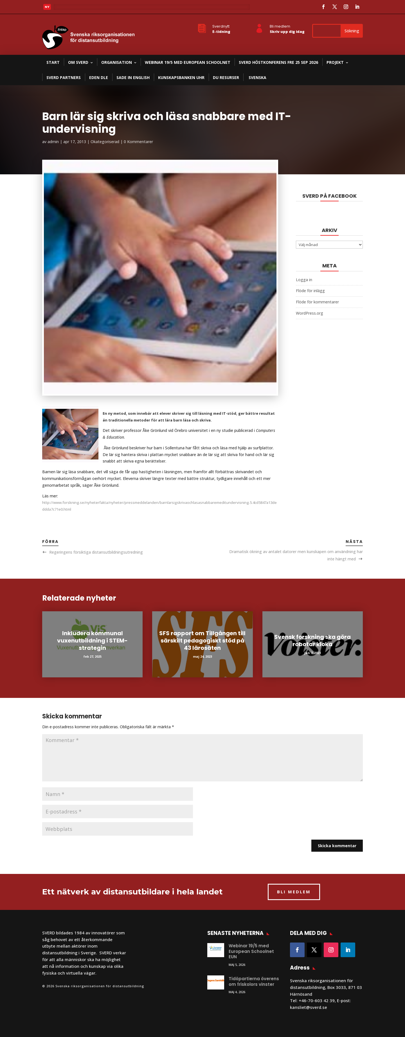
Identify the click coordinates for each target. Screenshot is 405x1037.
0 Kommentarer (138, 141)
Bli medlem (280, 26)
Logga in (304, 279)
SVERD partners (63, 77)
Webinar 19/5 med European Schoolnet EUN (251, 951)
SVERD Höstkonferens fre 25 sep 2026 (278, 62)
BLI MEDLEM (294, 891)
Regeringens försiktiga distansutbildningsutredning (96, 552)
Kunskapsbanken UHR (181, 77)
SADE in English (133, 77)
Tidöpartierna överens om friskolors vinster (254, 981)
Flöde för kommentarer (317, 302)
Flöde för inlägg (310, 290)
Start (53, 62)
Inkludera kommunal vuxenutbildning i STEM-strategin (92, 640)
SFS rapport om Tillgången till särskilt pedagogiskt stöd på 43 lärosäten (202, 640)
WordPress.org (309, 313)
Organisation (116, 62)
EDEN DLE (98, 77)
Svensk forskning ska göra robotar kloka (312, 640)
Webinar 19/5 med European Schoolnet (187, 62)
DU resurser (226, 77)
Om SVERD (78, 62)
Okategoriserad (105, 141)
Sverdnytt (221, 26)
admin (53, 141)
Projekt (335, 62)
